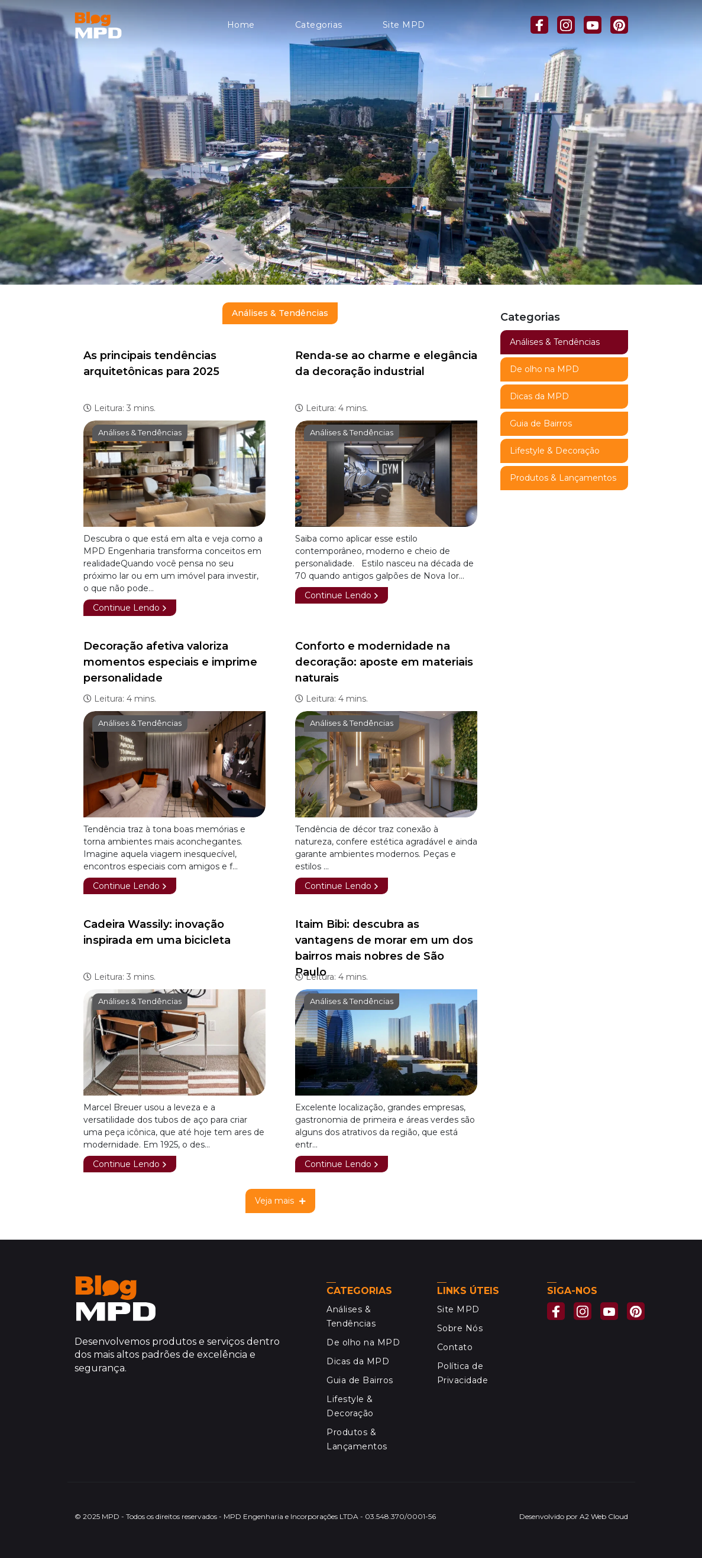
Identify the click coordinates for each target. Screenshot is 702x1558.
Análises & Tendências (140, 432)
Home (241, 24)
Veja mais (280, 1200)
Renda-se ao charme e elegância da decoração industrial (386, 363)
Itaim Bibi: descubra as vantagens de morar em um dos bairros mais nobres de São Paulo (384, 948)
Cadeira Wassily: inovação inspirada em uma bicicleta (157, 932)
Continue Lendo (130, 607)
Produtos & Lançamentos (563, 477)
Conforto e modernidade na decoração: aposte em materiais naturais (384, 662)
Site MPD (404, 24)
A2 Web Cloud (604, 1516)
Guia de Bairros (541, 423)
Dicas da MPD (539, 396)
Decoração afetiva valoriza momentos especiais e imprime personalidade (170, 662)
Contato (455, 1347)
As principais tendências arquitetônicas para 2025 (151, 363)
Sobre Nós (460, 1328)
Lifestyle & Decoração (555, 450)
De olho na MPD (544, 369)
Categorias (318, 24)
